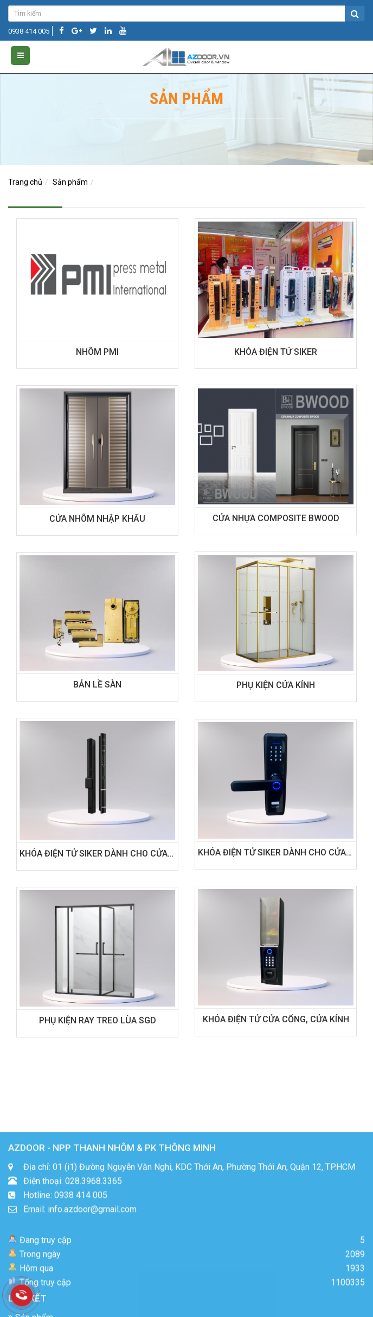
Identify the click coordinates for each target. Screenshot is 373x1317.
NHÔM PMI (97, 352)
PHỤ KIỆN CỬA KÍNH (275, 685)
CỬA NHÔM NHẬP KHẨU (97, 519)
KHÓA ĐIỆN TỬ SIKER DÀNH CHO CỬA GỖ (279, 852)
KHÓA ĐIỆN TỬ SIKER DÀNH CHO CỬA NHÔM (107, 853)
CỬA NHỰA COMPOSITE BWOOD (276, 518)
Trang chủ (25, 182)
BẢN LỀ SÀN (97, 684)
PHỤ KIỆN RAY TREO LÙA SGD (97, 1020)
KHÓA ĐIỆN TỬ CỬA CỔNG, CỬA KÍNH (276, 1019)
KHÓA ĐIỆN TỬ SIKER (275, 352)
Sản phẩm (70, 182)
